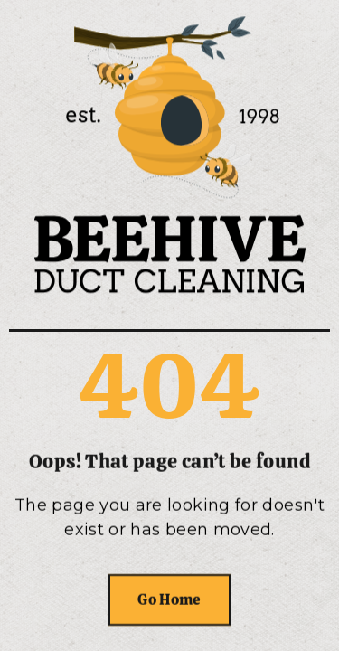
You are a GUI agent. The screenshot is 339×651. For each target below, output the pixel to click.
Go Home (169, 599)
